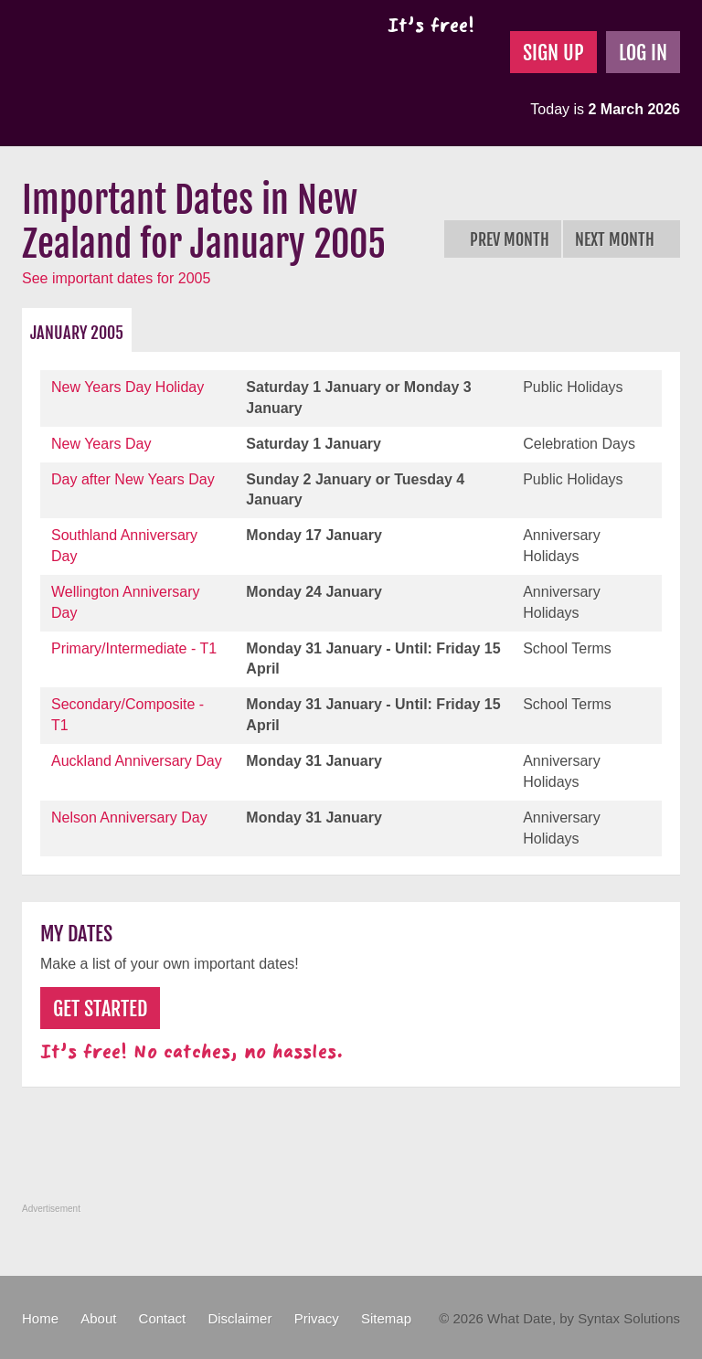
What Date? (176, 73)
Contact (162, 1318)
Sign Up (553, 52)
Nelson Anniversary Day (129, 817)
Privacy (316, 1318)
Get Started (100, 1008)
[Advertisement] (354, 1155)
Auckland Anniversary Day (136, 761)
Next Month (621, 239)
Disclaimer (239, 1318)
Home (40, 1318)
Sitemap (386, 1318)
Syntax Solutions (629, 1318)
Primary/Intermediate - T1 (134, 648)
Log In (643, 52)
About (98, 1318)
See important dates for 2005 (116, 278)
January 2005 (76, 333)
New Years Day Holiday (127, 387)
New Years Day (101, 443)
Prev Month (502, 239)
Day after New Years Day (133, 479)
